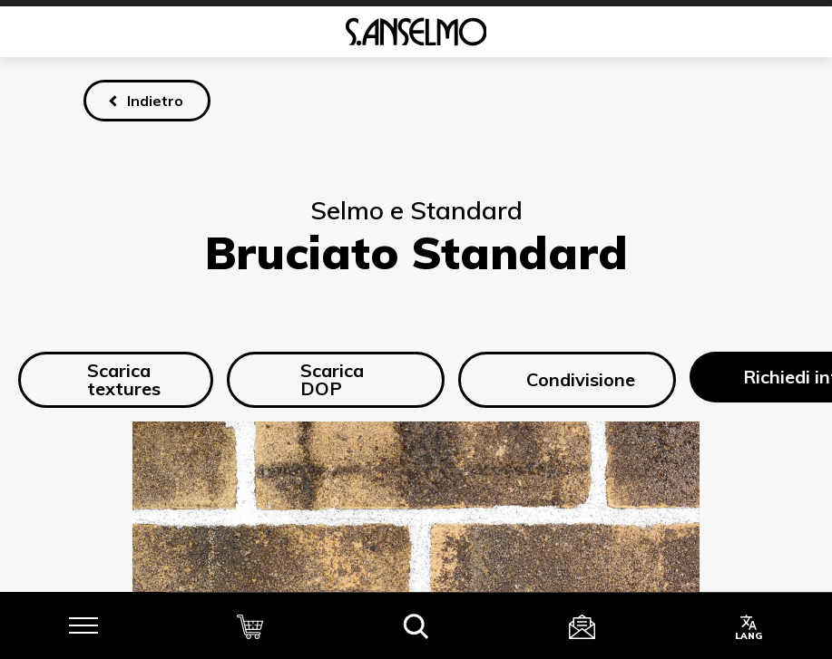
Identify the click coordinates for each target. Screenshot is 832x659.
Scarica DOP (316, 379)
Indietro (155, 101)
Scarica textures (110, 379)
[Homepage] (416, 31)
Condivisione (567, 379)
